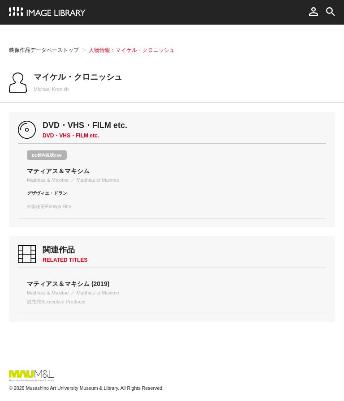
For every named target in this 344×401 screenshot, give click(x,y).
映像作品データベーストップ (44, 50)
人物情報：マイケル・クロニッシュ (132, 50)
